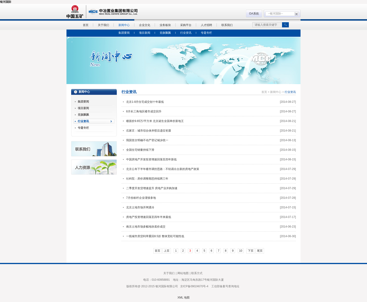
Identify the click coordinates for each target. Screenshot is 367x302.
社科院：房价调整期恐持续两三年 (147, 178)
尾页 (260, 250)
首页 (85, 25)
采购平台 (185, 25)
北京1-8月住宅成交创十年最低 (145, 101)
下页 (250, 250)
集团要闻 (124, 32)
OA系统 (254, 13)
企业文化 (144, 25)
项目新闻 (144, 32)
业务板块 (165, 25)
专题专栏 (206, 32)
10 (240, 250)
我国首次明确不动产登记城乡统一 (147, 140)
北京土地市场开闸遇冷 (140, 207)
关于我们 (103, 25)
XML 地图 (183, 297)
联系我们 (227, 25)
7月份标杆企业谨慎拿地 (141, 197)
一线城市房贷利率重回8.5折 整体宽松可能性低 (155, 236)
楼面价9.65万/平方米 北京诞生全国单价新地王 (155, 121)
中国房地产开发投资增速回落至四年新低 (151, 159)
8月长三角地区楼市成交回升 (143, 111)
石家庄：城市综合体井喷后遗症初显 (148, 130)
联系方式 (196, 273)
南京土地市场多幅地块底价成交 (145, 226)
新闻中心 (124, 25)
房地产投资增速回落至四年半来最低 (148, 217)
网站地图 (183, 273)
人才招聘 (206, 25)
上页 (166, 250)
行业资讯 (185, 32)
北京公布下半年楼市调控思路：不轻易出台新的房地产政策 (162, 169)
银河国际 (5, 2)
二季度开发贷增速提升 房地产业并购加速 (151, 188)
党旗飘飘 (165, 32)
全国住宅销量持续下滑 (140, 149)
